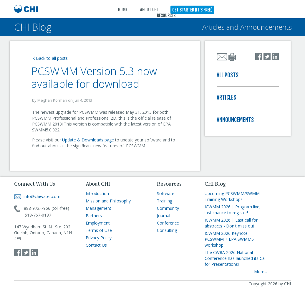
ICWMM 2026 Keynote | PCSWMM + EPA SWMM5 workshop (229, 239)
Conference (168, 223)
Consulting (167, 230)
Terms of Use (99, 230)
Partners (94, 215)
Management (98, 208)
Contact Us (96, 245)
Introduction (97, 193)
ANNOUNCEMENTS (235, 119)
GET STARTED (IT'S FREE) (192, 9)
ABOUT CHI (149, 9)
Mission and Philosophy (108, 201)
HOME (122, 9)
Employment (98, 223)
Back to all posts (50, 58)
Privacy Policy (99, 237)
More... (260, 271)
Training (164, 201)
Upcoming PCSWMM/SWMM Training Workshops (232, 196)
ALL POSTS (227, 75)
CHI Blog (33, 27)
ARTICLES (226, 97)
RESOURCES (166, 15)
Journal (163, 215)
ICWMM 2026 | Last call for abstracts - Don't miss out (231, 223)
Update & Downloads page (88, 140)
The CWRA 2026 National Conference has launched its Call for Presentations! (235, 258)
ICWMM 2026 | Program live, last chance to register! (233, 209)
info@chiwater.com (37, 196)
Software (165, 193)
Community (168, 208)
